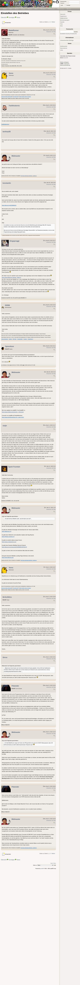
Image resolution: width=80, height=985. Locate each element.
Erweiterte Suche (64, 33)
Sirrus (5, 657)
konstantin (7, 183)
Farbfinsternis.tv (5, 124)
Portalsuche (73, 33)
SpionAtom (9, 346)
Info (11, 8)
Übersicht (4, 17)
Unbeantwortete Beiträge (67, 40)
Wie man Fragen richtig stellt (6, 96)
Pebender (15, 686)
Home (5, 8)
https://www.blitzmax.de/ (8, 557)
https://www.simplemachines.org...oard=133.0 (13, 417)
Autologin (68, 5)
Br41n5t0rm (7, 597)
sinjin (5, 426)
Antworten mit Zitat (50, 31)
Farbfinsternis (14, 106)
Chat (36, 8)
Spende (66, 57)
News (18, 17)
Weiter (53, 22)
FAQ (61, 24)
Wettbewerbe (63, 46)
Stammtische (63, 48)
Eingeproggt (14, 241)
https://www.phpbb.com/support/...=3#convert (13, 412)
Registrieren (63, 16)
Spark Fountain (14, 467)
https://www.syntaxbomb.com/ (9, 541)
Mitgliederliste (64, 18)
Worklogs (61, 8)
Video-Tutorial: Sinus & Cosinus (25, 96)
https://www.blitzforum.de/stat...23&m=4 (11, 277)
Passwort (62, 3)
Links (61, 50)
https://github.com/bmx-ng (8, 536)
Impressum (66, 63)
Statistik (62, 22)
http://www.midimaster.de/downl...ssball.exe (29, 175)
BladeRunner (14, 30)
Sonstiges (12, 17)
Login (62, 5)
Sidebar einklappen (64, 62)
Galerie (43, 8)
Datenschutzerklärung (65, 65)
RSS (61, 26)
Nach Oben (53, 863)
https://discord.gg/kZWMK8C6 (9, 205)
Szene (23, 8)
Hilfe (16, 8)
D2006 (7, 305)
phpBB (42, 868)
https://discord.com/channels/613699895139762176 (14, 547)
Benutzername (63, 1)
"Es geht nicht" (15, 96)
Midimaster (16, 156)
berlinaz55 (7, 132)
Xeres (11, 73)
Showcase (52, 8)
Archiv (69, 8)
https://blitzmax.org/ (6, 531)
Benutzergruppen (64, 20)
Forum (30, 8)
